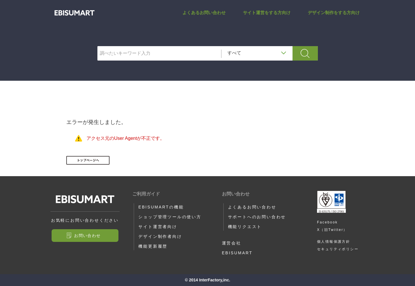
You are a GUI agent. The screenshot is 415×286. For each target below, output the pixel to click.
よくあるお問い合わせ (204, 18)
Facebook (327, 222)
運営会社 (231, 243)
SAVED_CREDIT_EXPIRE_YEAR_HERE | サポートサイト (74, 19)
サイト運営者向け (157, 226)
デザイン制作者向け (160, 236)
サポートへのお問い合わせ (257, 217)
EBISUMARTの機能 (161, 207)
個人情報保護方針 (333, 242)
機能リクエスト (245, 226)
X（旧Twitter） (332, 230)
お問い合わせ (87, 235)
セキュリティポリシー (338, 249)
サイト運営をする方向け (266, 18)
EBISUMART (237, 253)
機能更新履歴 (152, 246)
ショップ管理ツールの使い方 (169, 217)
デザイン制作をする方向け (334, 18)
